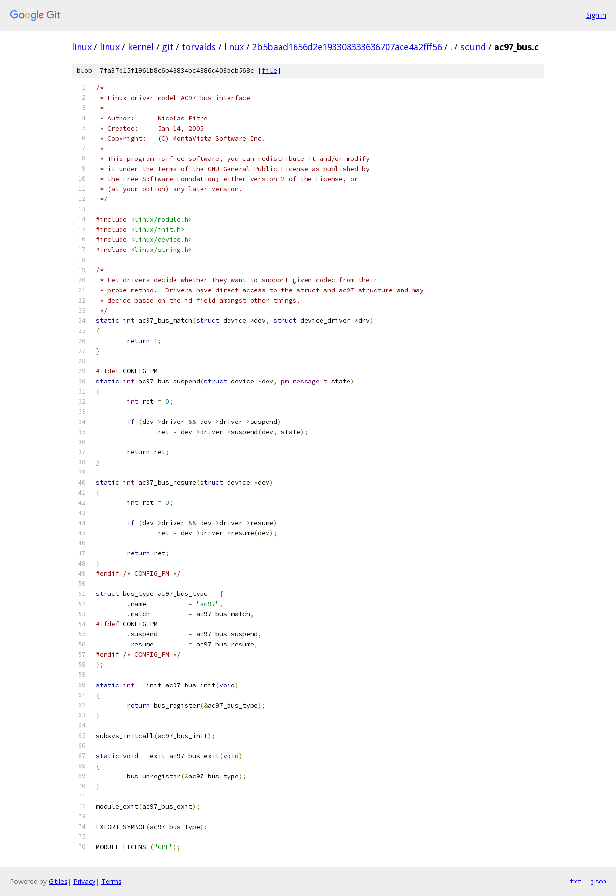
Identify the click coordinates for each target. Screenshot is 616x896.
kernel (141, 47)
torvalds (199, 47)
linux (82, 47)
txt (575, 881)
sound (473, 47)
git (168, 47)
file (269, 70)
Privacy (84, 881)
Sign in (596, 15)
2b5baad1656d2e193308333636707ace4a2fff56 (347, 47)
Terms (111, 881)
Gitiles (58, 881)
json (598, 881)
